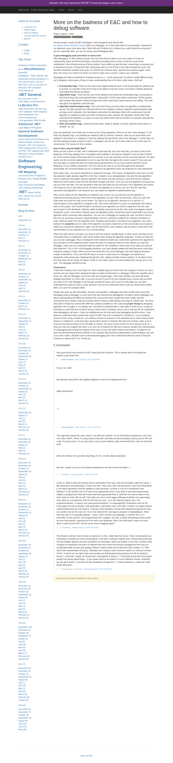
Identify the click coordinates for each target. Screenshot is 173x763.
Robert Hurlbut (68, 359)
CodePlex (22, 157)
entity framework (25, 90)
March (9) (22, 694)
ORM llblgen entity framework (31, 101)
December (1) (24, 250)
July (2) (21, 327)
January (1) (23, 338)
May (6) (21, 647)
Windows (22, 154)
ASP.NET (22, 151)
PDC (20, 82)
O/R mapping (33, 151)
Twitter (27, 50)
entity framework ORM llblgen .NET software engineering (31, 186)
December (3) (24, 545)
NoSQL (38, 192)
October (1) (23, 235)
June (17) (22, 726)
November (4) (24, 548)
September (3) (24, 356)
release (36, 142)
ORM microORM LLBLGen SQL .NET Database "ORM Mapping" (32, 110)
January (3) (23, 577)
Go (46, 148)
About (71, 10)
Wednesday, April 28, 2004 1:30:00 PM (98, 569)
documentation (37, 154)
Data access (24, 199)
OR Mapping (27, 172)
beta (42, 151)
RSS (80, 10)
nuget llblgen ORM (26, 128)
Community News (26, 175)
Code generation (25, 120)
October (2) (23, 353)
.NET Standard (34, 87)
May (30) (22, 729)
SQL (46, 76)
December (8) (24, 668)
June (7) (22, 603)
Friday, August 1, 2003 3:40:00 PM (87, 359)
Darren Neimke (68, 427)
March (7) (22, 653)
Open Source (38, 148)
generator (41, 145)
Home (61, 10)
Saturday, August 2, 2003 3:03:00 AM (84, 474)
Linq (42, 142)
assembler (23, 182)
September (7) (24, 636)
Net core (22, 98)
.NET (22, 192)
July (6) (21, 641)
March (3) (22, 489)
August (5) (23, 597)
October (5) (23, 715)
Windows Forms (42, 139)
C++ (47, 79)
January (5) (23, 535)
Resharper (23, 65)
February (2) (24, 291)
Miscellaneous (34, 69)
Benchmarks (29, 82)
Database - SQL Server (31, 75)
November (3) (24, 465)
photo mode (32, 98)
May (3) (21, 365)
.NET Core (32, 145)
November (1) (24, 232)
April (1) (22, 264)
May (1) (21, 238)
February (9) (24, 697)
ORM (46, 151)
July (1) (21, 418)
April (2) (22, 421)
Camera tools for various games (35, 37)
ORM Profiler (30, 30)
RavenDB (22, 72)
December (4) (24, 586)
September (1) (24, 220)
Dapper (30, 192)
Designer (22, 145)
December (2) (24, 229)
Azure (21, 69)
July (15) (22, 724)
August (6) (23, 721)
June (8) (22, 562)
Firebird (31, 65)
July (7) (21, 682)
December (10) (25, 627)
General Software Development (31, 133)
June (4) (22, 394)
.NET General (29, 95)
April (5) (22, 568)
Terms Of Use (86, 756)
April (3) (22, 650)
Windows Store (25, 179)
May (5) (21, 524)
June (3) (22, 521)
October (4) (23, 591)
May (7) (21, 606)
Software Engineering (30, 164)
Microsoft (23, 9)
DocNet (32, 79)
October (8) (23, 550)
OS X (30, 157)
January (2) (23, 430)
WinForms (23, 85)
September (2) (24, 259)
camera (21, 139)
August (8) (23, 680)
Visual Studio (40, 178)
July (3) (21, 477)
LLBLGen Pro (30, 27)
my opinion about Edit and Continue (70, 45)
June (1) (22, 285)
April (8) (22, 691)
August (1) (23, 282)
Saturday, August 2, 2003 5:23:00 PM (85, 527)
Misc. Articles (24, 196)
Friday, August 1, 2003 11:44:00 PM (88, 427)
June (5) (22, 685)
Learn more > (117, 3)
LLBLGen (39, 82)
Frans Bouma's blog (42, 9)
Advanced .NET (29, 124)
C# (28, 154)
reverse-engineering (27, 117)
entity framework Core (28, 114)
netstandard (41, 65)
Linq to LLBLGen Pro (37, 85)
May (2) (21, 397)
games (39, 128)
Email (26, 53)
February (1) (24, 241)
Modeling (41, 79)
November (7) (24, 712)
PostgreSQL (40, 175)
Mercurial (22, 87)
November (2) (24, 630)
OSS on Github (31, 33)
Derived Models (25, 142)
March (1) (22, 306)
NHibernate (23, 79)
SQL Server (36, 196)
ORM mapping (24, 148)
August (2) (23, 391)
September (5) (24, 553)
